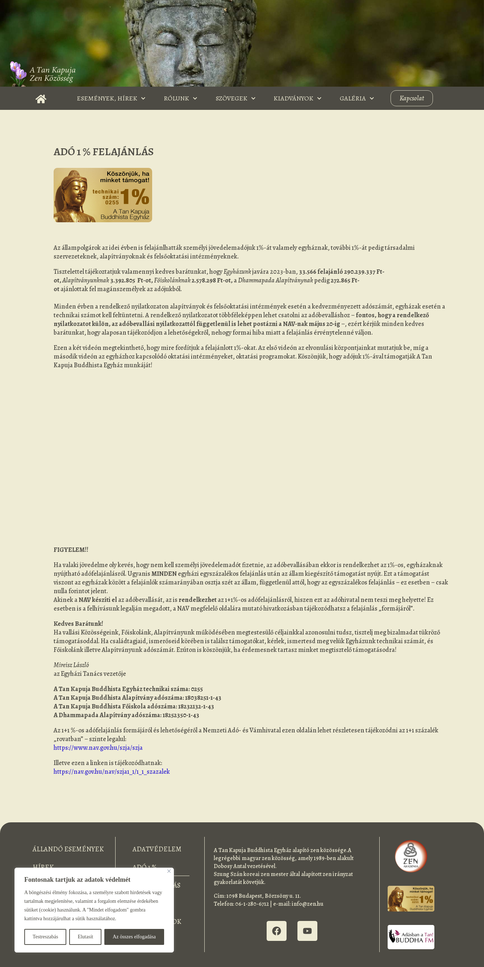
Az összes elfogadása (134, 936)
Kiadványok (298, 98)
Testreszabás (45, 936)
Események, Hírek (111, 98)
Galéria (357, 98)
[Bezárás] (169, 871)
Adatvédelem (157, 849)
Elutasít (85, 936)
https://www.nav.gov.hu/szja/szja (98, 747)
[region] (94, 910)
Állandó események (68, 849)
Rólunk (180, 98)
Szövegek (236, 98)
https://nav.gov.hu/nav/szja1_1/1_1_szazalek (112, 771)
